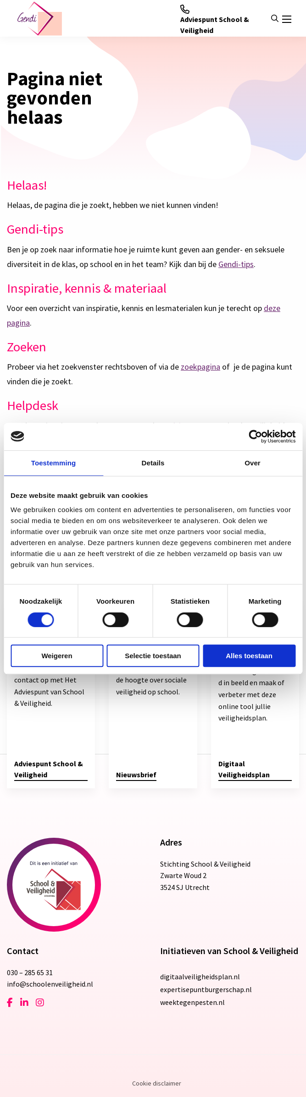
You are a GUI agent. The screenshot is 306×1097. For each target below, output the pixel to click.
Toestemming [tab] (53, 463)
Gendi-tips (236, 264)
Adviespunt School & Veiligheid (214, 20)
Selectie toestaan (153, 656)
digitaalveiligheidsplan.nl (200, 976)
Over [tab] (253, 463)
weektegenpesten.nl (192, 1002)
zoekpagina (200, 366)
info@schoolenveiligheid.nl (50, 983)
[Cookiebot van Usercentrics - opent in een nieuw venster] (255, 436)
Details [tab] (153, 463)
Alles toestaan (249, 656)
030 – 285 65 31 (30, 972)
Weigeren (56, 656)
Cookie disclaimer (156, 1083)
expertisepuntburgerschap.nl (206, 989)
